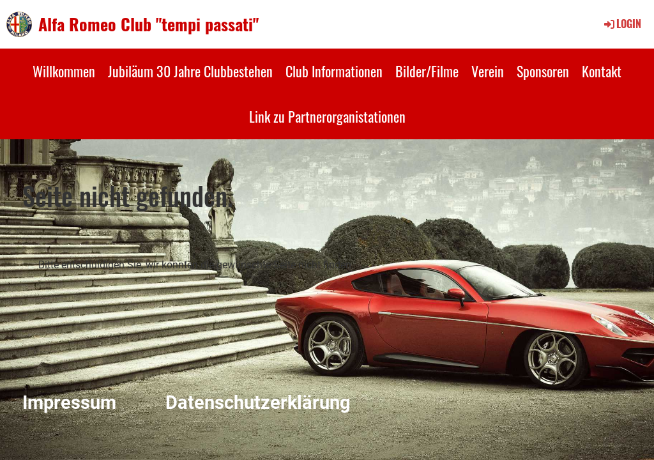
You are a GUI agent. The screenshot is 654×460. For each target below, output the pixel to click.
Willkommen (64, 71)
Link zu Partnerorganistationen (327, 116)
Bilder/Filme (427, 71)
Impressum (69, 402)
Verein (487, 71)
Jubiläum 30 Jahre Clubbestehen (190, 71)
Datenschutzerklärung (258, 402)
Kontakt (601, 71)
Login (621, 23)
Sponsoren (543, 71)
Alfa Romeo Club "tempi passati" (148, 24)
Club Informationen (334, 71)
